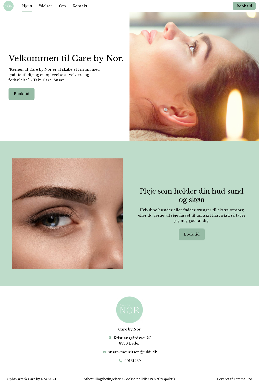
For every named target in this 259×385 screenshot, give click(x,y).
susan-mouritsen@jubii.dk (132, 352)
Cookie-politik (135, 379)
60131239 (132, 361)
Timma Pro (243, 379)
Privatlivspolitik (162, 379)
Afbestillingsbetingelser (102, 379)
